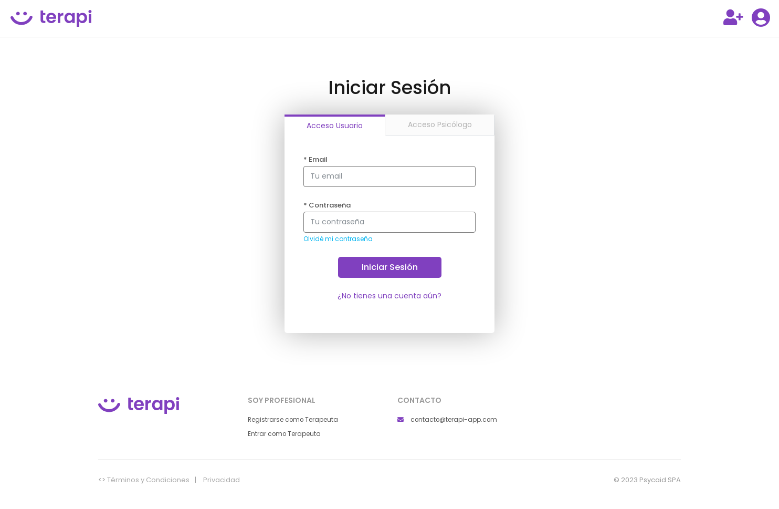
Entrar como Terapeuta (284, 434)
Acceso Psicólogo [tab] (440, 124)
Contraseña (327, 205)
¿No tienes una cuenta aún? (389, 295)
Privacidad (221, 480)
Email (315, 159)
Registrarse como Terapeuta (293, 419)
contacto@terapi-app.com (447, 419)
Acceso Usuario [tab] (335, 125)
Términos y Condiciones (148, 480)
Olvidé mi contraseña (338, 238)
